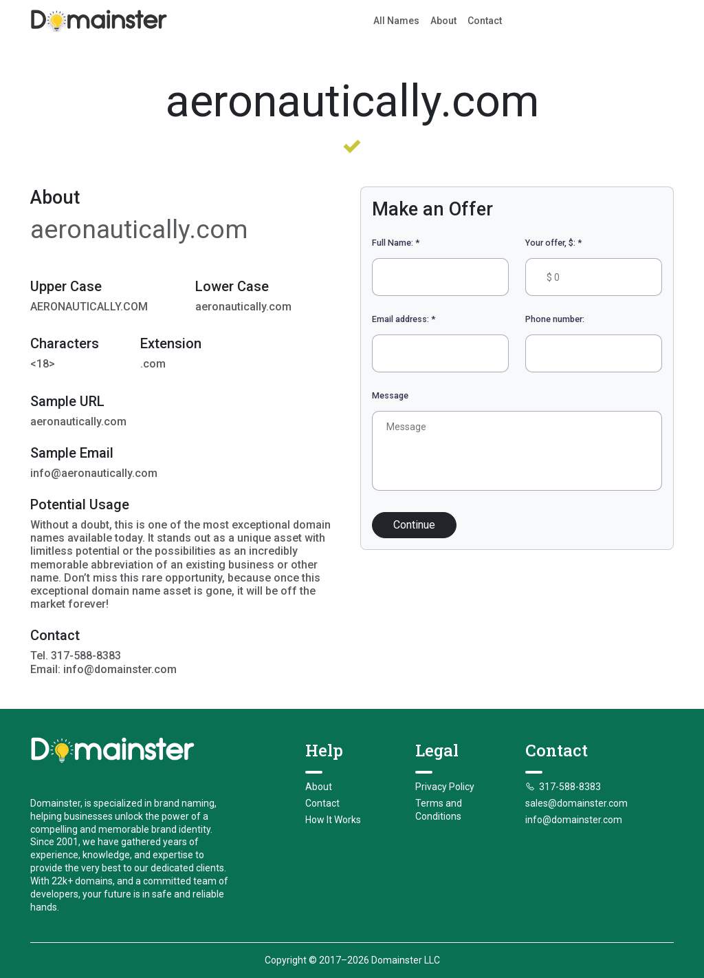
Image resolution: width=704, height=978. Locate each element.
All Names (396, 20)
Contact (485, 20)
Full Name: (395, 242)
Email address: (403, 319)
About (443, 20)
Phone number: (554, 319)
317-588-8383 (563, 786)
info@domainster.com (573, 819)
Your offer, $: (553, 242)
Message (390, 395)
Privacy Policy (444, 786)
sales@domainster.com (576, 803)
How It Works (333, 819)
